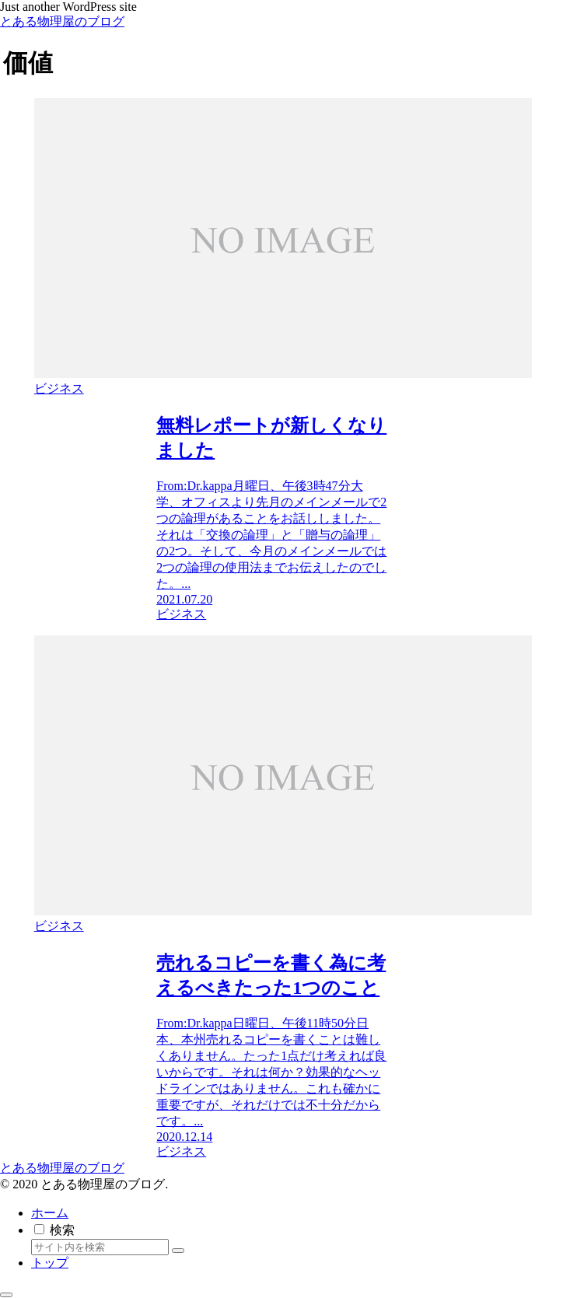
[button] (178, 1250)
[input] (100, 1247)
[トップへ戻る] (6, 1295)
